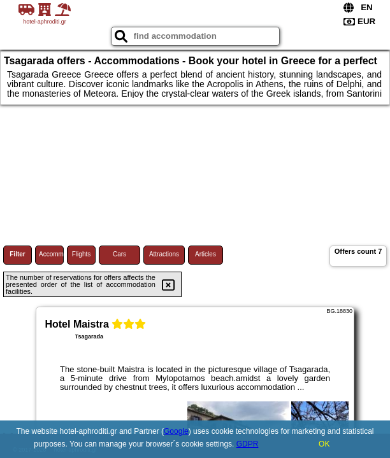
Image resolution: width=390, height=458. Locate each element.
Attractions (164, 254)
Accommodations (51, 254)
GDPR (247, 444)
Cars (119, 254)
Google (176, 431)
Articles (205, 254)
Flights (81, 254)
